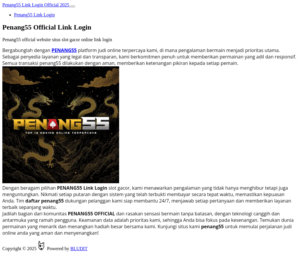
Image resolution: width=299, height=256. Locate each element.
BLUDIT (79, 248)
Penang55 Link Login (34, 14)
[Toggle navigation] (72, 6)
